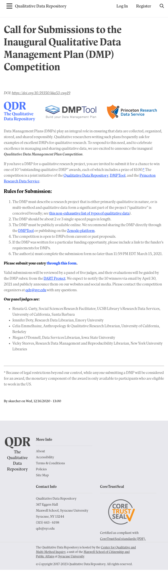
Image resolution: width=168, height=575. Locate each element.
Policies (41, 469)
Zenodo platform (81, 231)
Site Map (42, 475)
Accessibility (45, 457)
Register (143, 6)
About (40, 451)
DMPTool (117, 176)
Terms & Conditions (50, 463)
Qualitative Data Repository (85, 176)
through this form (62, 263)
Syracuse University (71, 556)
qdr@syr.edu (35, 290)
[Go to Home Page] (40, 6)
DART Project (54, 279)
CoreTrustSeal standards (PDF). (123, 539)
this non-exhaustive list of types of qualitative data (89, 214)
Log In (122, 6)
